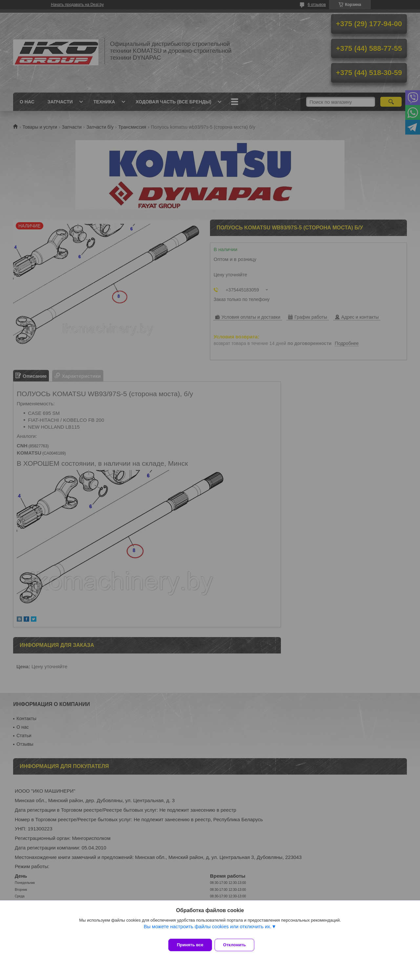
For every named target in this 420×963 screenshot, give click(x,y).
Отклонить (238, 944)
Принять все (190, 944)
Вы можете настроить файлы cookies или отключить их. (207, 930)
